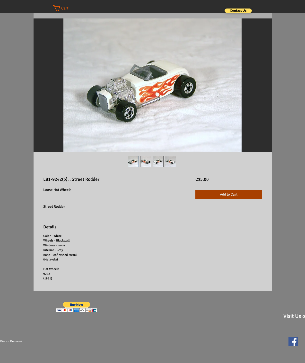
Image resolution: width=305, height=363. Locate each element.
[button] (65, 8)
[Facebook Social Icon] (293, 341)
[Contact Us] (238, 11)
